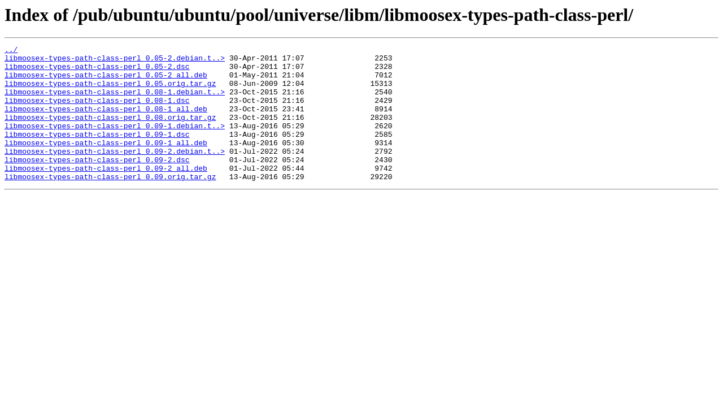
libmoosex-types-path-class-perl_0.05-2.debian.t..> (115, 61)
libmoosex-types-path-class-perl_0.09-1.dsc (97, 153)
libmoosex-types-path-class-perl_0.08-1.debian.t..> (115, 102)
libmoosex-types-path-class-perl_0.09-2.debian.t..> (115, 173)
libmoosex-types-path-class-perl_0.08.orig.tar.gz (110, 132)
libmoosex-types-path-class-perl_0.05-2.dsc (97, 71)
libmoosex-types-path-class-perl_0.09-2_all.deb (106, 193)
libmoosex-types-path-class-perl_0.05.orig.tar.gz (110, 91)
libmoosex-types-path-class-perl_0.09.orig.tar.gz (110, 203)
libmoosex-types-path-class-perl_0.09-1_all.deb (106, 163)
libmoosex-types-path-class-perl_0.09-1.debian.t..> (115, 142)
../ (11, 51)
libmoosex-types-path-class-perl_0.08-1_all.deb (106, 122)
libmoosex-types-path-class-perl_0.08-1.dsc (97, 112)
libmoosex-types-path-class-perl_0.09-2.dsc (97, 183)
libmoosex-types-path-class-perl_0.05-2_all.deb (106, 81)
